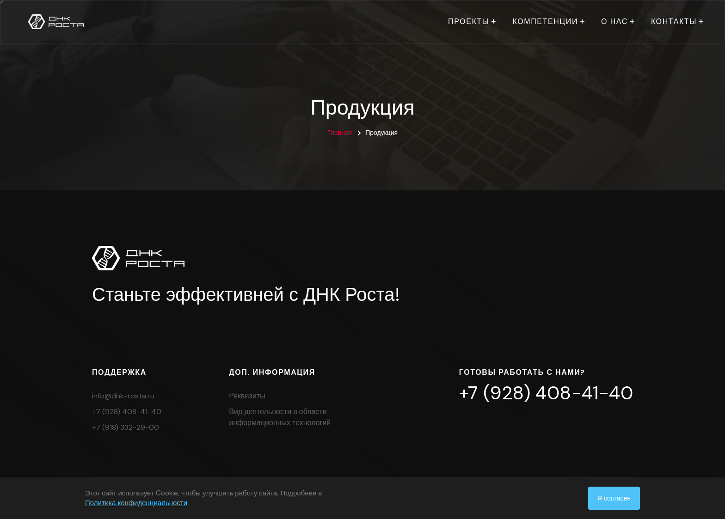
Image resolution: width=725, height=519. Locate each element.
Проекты (468, 21)
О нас (614, 21)
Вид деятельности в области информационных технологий (280, 417)
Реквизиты (247, 396)
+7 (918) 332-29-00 (125, 427)
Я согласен (614, 498)
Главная (339, 132)
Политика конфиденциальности (136, 502)
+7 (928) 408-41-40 (126, 411)
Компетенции (545, 21)
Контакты (674, 21)
